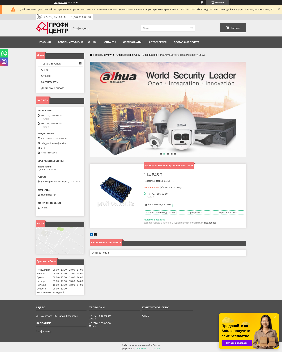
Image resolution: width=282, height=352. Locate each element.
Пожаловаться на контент (148, 348)
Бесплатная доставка (159, 204)
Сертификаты (132, 42)
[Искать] (192, 28)
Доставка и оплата (186, 42)
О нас (92, 42)
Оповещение (150, 54)
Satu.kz (156, 345)
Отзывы (46, 75)
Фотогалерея (158, 42)
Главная (45, 42)
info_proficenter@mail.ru (54, 143)
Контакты (109, 42)
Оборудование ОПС (128, 54)
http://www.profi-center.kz (54, 138)
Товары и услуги (69, 42)
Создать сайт (60, 2)
